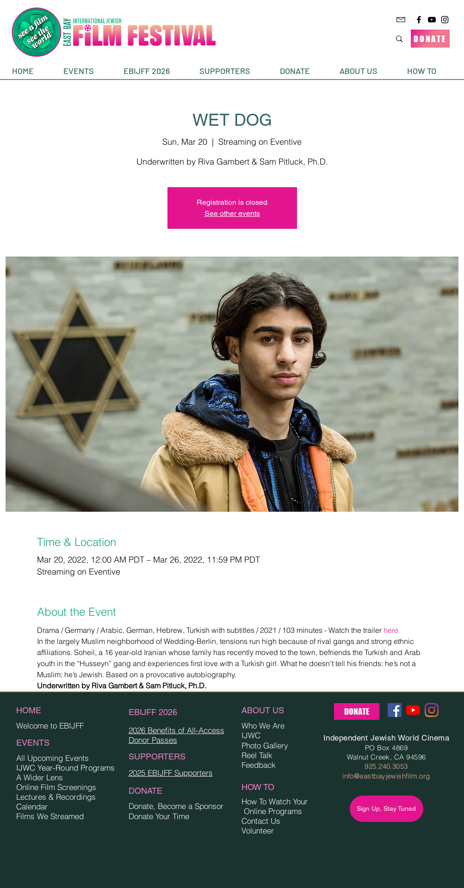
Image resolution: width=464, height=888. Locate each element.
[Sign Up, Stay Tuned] (386, 809)
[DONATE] (430, 39)
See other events (232, 213)
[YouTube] (432, 19)
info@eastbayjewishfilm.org (386, 776)
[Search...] (365, 39)
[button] (86, 71)
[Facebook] (419, 19)
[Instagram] (445, 19)
